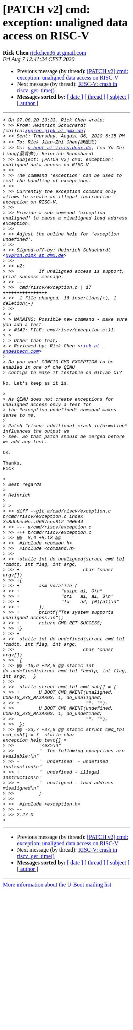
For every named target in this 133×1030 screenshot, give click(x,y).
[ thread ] (94, 97)
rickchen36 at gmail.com (58, 53)
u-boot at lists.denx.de (59, 153)
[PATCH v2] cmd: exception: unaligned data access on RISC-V (72, 74)
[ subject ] (118, 97)
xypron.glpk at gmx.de (54, 133)
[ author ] (27, 103)
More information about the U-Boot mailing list (57, 1024)
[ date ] (75, 97)
